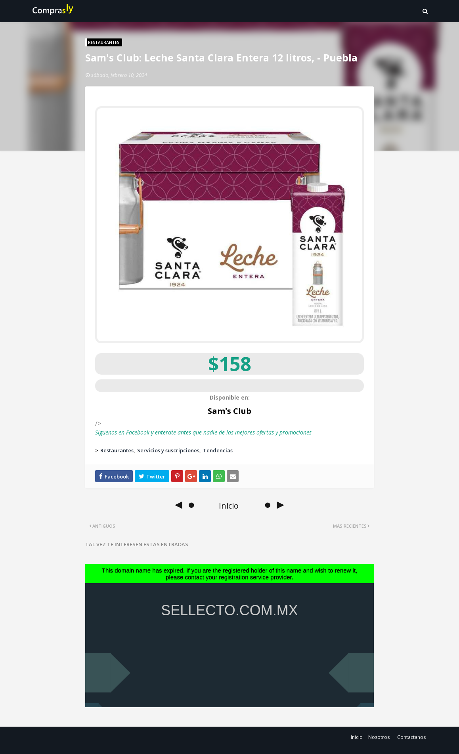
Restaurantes (117, 450)
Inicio (357, 737)
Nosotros (379, 737)
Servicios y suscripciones (168, 450)
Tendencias (218, 450)
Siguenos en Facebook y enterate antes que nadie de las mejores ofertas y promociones (203, 432)
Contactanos (411, 737)
